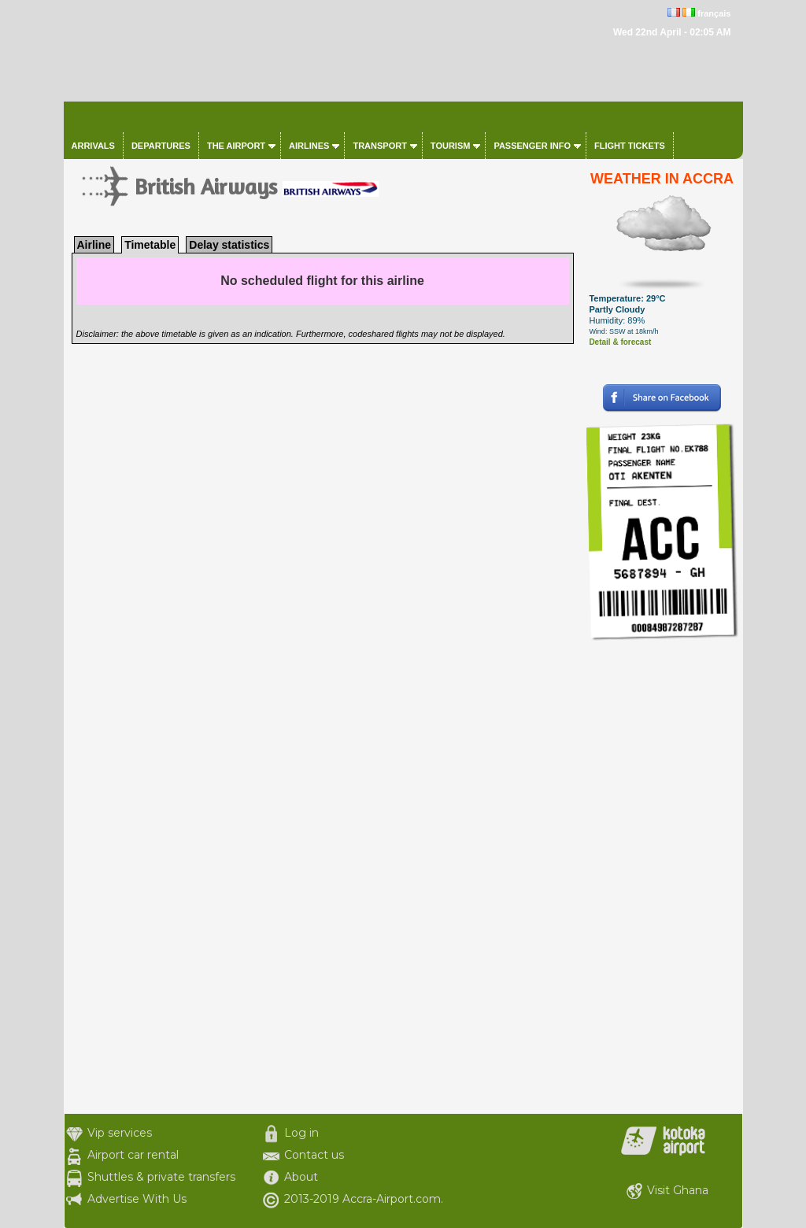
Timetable (150, 245)
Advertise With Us (137, 1199)
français (713, 13)
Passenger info (532, 145)
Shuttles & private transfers (161, 1177)
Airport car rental (133, 1155)
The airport (236, 145)
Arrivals (93, 145)
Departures (160, 145)
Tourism (451, 145)
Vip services (119, 1133)
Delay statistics (229, 245)
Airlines (309, 145)
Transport (379, 145)
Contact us (314, 1155)
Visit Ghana (677, 1190)
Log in (301, 1133)
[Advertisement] (662, 878)
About (301, 1177)
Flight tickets (629, 145)
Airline (94, 245)
